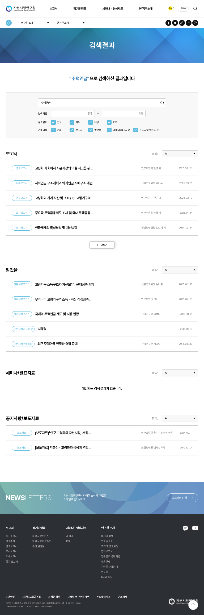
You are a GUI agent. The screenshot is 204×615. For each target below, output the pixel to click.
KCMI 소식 (107, 576)
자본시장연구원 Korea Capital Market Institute (20, 9)
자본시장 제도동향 (42, 541)
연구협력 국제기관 (110, 556)
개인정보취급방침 (31, 596)
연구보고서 (12, 546)
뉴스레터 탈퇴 (103, 596)
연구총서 (10, 541)
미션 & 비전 (107, 536)
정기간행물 (79, 9)
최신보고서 (12, 536)
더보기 (104, 244)
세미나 (69, 536)
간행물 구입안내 (109, 566)
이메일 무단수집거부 (78, 596)
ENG (183, 8)
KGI (68, 541)
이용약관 (10, 596)
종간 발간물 (38, 546)
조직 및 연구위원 (109, 546)
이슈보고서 (12, 556)
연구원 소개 (145, 9)
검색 (195, 9)
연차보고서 (107, 551)
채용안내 (105, 561)
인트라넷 (122, 596)
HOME (9, 23)
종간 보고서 (12, 561)
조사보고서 (12, 551)
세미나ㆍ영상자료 (112, 9)
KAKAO (185, 528)
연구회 (104, 571)
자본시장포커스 (40, 536)
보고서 (53, 9)
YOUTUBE (195, 528)
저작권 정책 (54, 596)
